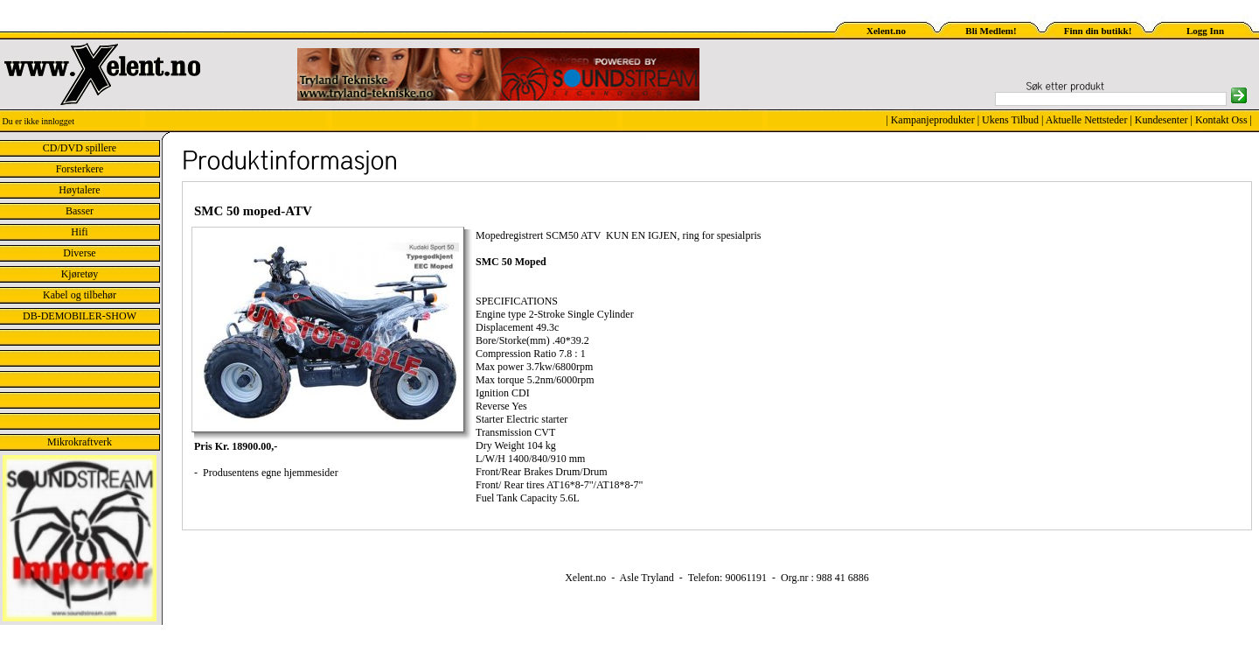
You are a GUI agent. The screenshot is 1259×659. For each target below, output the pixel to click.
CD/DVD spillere (79, 148)
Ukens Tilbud (1010, 120)
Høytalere (79, 190)
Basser (80, 211)
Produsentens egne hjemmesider (269, 472)
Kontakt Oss (1221, 120)
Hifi (79, 232)
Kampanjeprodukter (933, 120)
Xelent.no (886, 30)
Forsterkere (80, 169)
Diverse (79, 253)
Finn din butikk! (1098, 30)
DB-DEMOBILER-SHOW (79, 316)
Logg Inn (1205, 30)
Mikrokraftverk (79, 442)
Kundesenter (1161, 120)
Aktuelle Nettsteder (1087, 120)
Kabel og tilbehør (79, 295)
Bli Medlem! (990, 30)
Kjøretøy (80, 274)
